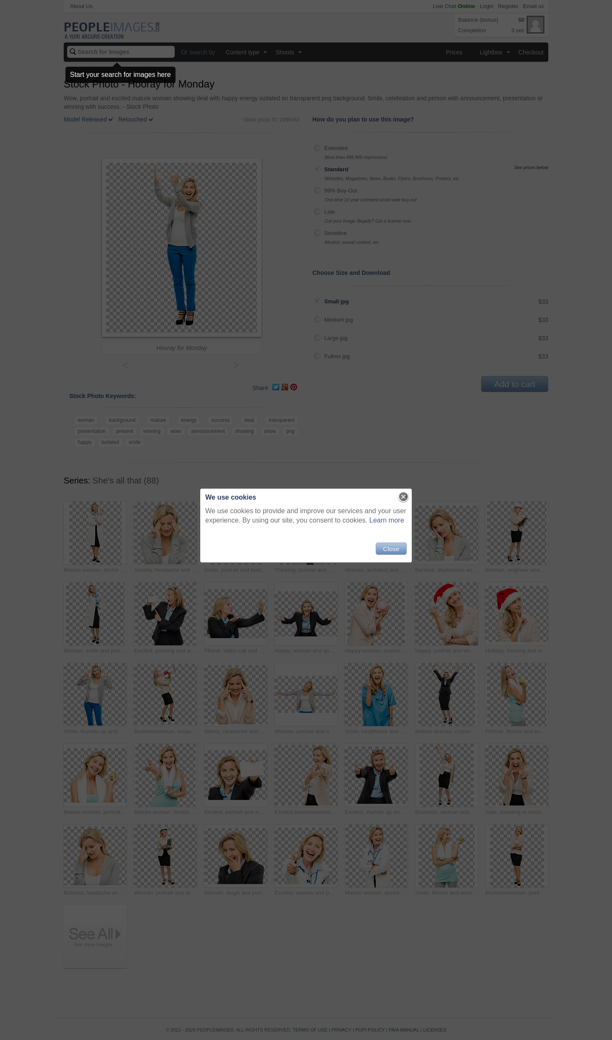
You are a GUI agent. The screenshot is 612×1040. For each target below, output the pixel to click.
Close (391, 548)
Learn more (386, 520)
